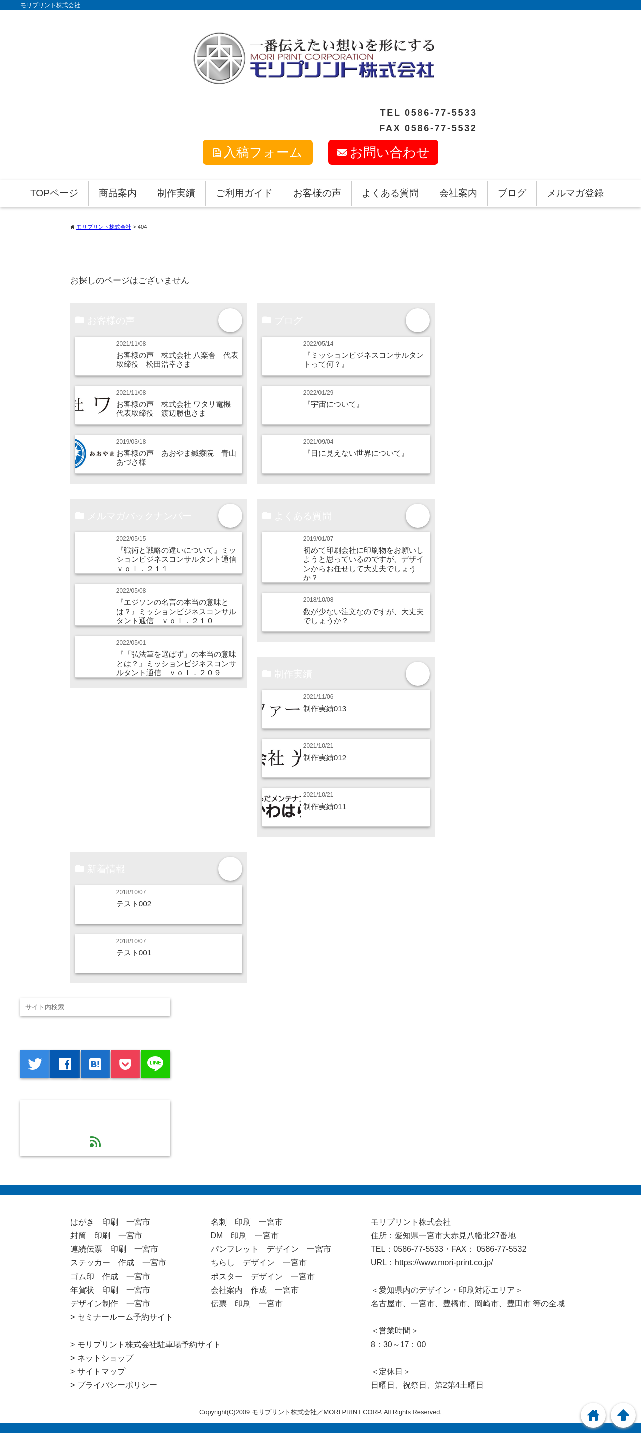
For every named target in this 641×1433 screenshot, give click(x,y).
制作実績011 (325, 806)
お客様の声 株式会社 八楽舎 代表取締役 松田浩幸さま (177, 359)
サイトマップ (101, 1371)
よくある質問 (390, 193)
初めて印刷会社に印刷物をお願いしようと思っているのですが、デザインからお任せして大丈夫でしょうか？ (363, 564)
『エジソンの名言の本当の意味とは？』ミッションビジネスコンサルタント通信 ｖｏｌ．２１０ (176, 611)
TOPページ (54, 193)
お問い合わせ (390, 152)
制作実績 (176, 193)
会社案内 (458, 193)
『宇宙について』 (333, 404)
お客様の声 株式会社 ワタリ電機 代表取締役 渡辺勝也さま (177, 408)
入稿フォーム (263, 152)
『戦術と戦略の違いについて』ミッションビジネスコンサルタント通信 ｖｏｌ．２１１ (180, 559)
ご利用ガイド (244, 193)
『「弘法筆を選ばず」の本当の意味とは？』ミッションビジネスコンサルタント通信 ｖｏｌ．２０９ (176, 663)
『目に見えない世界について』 (356, 453)
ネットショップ (105, 1358)
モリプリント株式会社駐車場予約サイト (149, 1344)
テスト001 (134, 952)
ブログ (512, 193)
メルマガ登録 (575, 193)
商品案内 (118, 193)
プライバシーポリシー (117, 1385)
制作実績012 (325, 757)
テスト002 (134, 903)
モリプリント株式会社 (50, 5)
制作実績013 (325, 708)
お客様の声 (317, 193)
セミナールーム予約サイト (125, 1317)
